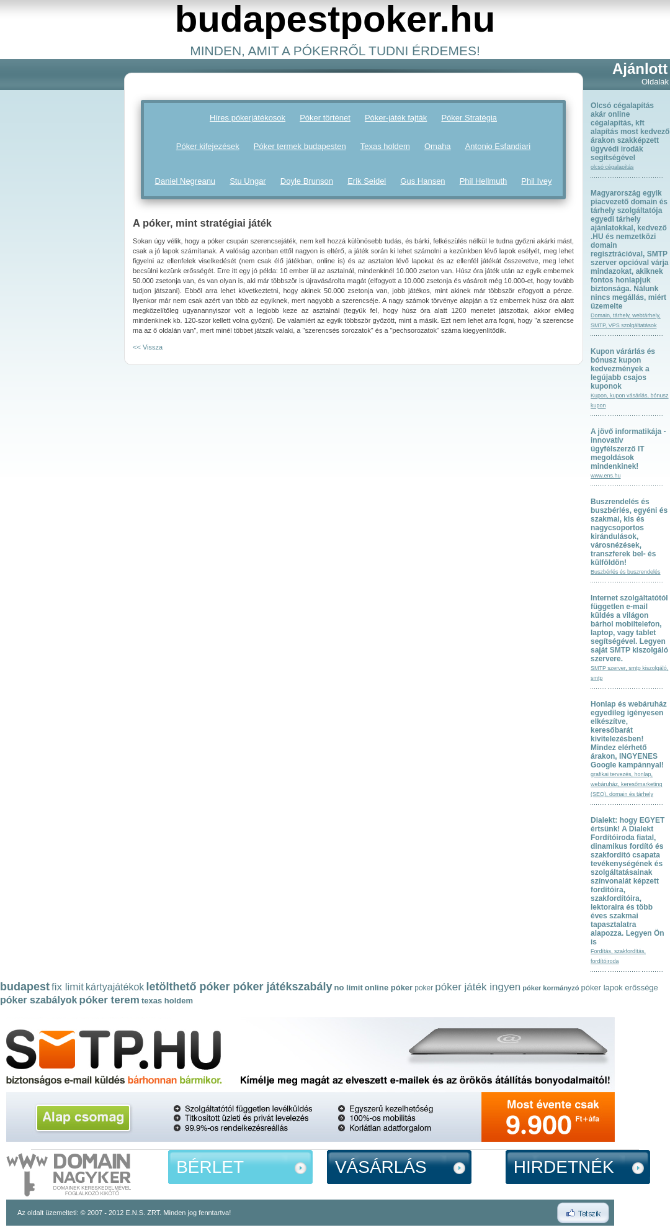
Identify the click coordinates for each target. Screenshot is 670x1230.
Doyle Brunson (306, 181)
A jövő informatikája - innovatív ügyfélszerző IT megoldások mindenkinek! (628, 449)
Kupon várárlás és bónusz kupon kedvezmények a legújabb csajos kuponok (623, 369)
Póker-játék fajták (396, 117)
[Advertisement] (49, 249)
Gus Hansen (422, 181)
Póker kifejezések (207, 146)
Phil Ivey (536, 181)
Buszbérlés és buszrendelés (626, 572)
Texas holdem (385, 146)
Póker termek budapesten (300, 146)
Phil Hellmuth (483, 181)
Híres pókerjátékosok (247, 117)
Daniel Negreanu (185, 181)
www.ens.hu (606, 476)
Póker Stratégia (469, 117)
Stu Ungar (248, 181)
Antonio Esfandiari (498, 146)
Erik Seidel (366, 181)
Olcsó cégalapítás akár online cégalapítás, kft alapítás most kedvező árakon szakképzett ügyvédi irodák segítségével (630, 131)
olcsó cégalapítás (612, 167)
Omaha (437, 146)
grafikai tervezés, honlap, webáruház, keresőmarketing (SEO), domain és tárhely (627, 784)
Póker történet (325, 117)
